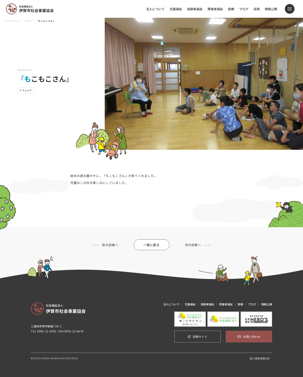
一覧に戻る (151, 244)
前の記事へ (110, 244)
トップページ (12, 20)
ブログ (27, 20)
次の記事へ (193, 244)
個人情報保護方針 (260, 358)
